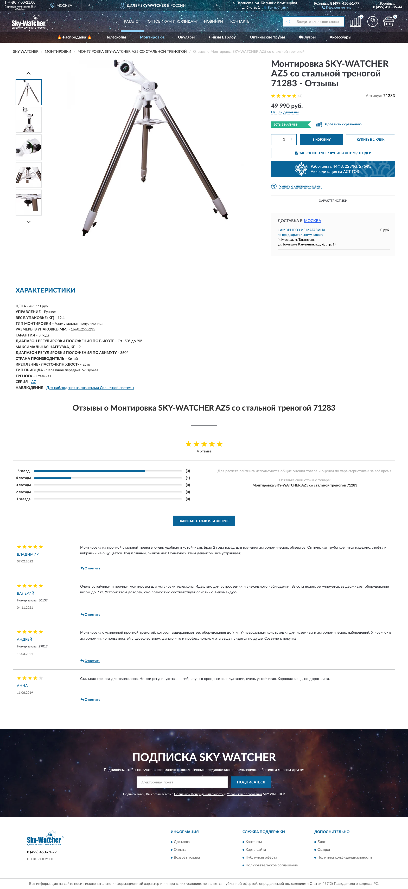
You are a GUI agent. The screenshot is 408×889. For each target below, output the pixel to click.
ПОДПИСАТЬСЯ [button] (251, 782)
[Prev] (29, 73)
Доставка (182, 842)
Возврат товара (187, 858)
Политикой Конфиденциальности (199, 794)
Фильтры (307, 37)
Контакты (240, 21)
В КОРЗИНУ (322, 139)
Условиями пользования (244, 794)
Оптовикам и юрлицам (172, 21)
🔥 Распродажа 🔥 (74, 37)
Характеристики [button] (333, 200)
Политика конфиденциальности (344, 858)
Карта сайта (256, 850)
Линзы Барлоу (222, 37)
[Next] (29, 222)
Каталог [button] (132, 21)
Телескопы (116, 37)
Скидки (323, 850)
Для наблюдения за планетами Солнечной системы (90, 388)
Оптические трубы (267, 37)
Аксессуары (340, 37)
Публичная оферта (261, 858)
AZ (33, 382)
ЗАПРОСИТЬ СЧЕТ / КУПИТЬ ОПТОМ (333, 153)
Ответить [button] (90, 568)
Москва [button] (312, 221)
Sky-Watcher (25, 8)
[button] (336, 7)
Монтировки (152, 37)
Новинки (213, 21)
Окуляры (186, 37)
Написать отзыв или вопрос (204, 521)
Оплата (180, 850)
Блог (321, 842)
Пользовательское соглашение (272, 865)
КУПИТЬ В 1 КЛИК (370, 139)
